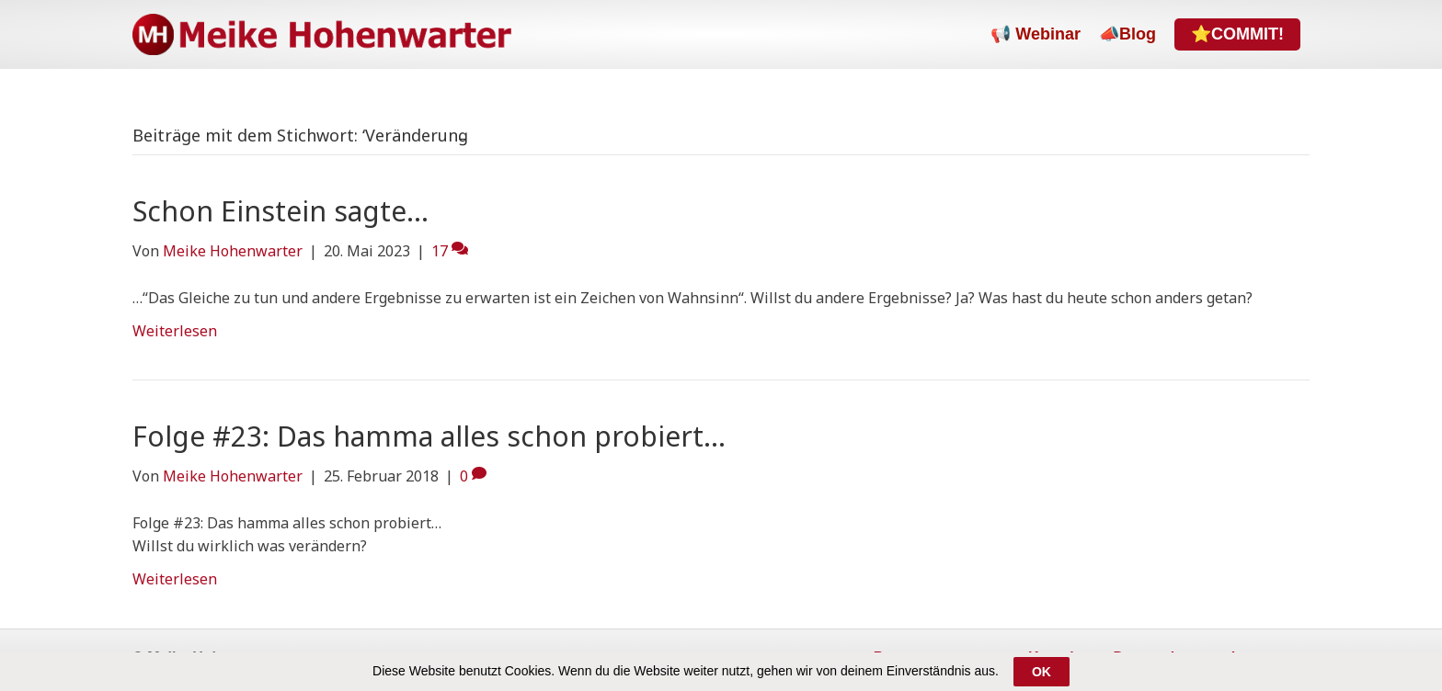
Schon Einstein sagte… (280, 211)
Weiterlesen (174, 331)
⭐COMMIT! (1237, 34)
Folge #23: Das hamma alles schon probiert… (429, 436)
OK (1041, 672)
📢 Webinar (1035, 34)
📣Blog (1127, 34)
